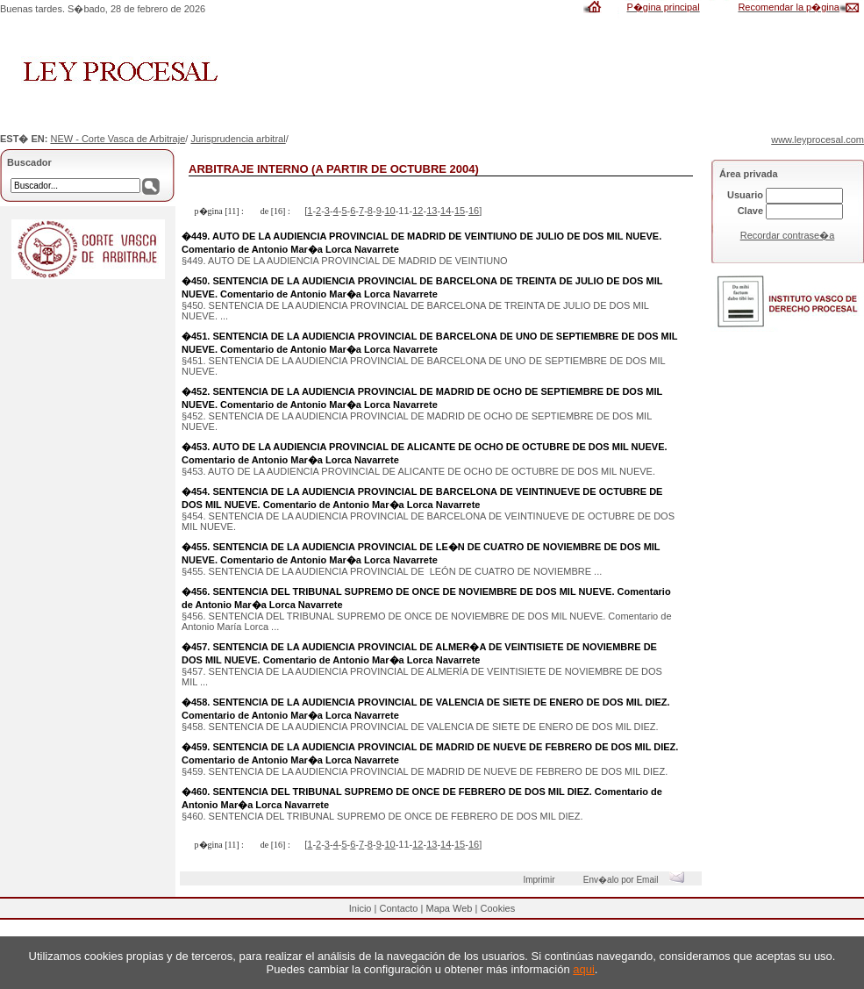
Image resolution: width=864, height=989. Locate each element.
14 (445, 210)
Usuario (745, 195)
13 (431, 210)
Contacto (398, 908)
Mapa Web (448, 908)
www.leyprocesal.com (817, 139)
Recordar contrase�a (787, 235)
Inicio (360, 908)
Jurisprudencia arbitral (237, 138)
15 (459, 210)
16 (473, 210)
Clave (750, 210)
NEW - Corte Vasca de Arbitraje (117, 138)
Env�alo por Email (638, 880)
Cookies (497, 908)
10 (389, 210)
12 (417, 210)
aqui (584, 969)
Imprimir (541, 880)
